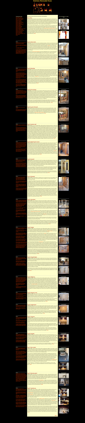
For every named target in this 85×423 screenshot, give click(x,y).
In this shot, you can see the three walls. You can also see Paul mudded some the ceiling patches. (21, 294)
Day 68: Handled (18, 20)
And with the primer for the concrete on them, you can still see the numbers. (21, 231)
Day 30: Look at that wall (20, 30)
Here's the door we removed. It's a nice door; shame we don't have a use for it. (21, 125)
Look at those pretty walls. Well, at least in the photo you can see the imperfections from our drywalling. (21, 306)
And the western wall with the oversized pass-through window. (20, 322)
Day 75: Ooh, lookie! (19, 19)
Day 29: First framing (19, 31)
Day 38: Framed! (18, 27)
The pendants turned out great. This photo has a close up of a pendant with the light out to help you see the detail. (21, 393)
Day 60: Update (18, 25)
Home (17, 35)
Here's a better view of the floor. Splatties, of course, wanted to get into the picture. (20, 308)
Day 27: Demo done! (19, 32)
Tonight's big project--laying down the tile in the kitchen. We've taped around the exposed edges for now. (21, 325)
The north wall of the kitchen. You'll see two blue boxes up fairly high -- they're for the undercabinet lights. (21, 240)
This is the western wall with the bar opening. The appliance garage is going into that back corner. (21, 338)
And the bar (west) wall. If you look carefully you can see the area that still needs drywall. (21, 287)
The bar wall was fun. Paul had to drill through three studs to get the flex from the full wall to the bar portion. (21, 210)
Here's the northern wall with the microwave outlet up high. (20, 208)
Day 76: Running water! (20, 18)
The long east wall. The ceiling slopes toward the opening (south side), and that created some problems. (20, 284)
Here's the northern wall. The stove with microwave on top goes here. (21, 320)
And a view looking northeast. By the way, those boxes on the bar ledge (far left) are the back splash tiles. (21, 406)
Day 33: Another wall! (19, 29)
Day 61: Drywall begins (20, 24)
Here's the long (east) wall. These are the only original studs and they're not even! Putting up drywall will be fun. (21, 243)
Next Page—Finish (19, 17)
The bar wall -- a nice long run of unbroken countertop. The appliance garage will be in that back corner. (21, 359)
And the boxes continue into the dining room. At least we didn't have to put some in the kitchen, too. (21, 261)
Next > (56, 415)
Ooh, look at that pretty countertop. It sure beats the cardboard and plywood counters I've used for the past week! (21, 349)
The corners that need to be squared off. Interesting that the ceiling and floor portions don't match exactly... (21, 110)
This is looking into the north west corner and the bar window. (21, 296)
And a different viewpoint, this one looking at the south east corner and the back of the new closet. (21, 298)
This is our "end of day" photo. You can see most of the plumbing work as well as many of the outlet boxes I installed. (21, 182)
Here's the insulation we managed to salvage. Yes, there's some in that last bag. (21, 46)
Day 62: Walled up (19, 23)
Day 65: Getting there (19, 22)
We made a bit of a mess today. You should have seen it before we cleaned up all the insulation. (21, 43)
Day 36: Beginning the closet (20, 28)
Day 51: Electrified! (19, 26)
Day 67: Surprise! (19, 21)
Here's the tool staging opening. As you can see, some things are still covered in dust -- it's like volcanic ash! (21, 85)
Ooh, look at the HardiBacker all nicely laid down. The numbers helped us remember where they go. (21, 228)
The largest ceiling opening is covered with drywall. (20, 48)
